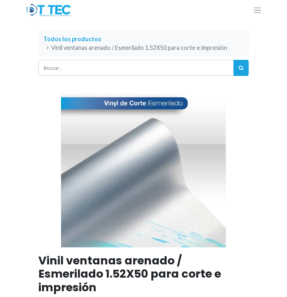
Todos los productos (72, 38)
